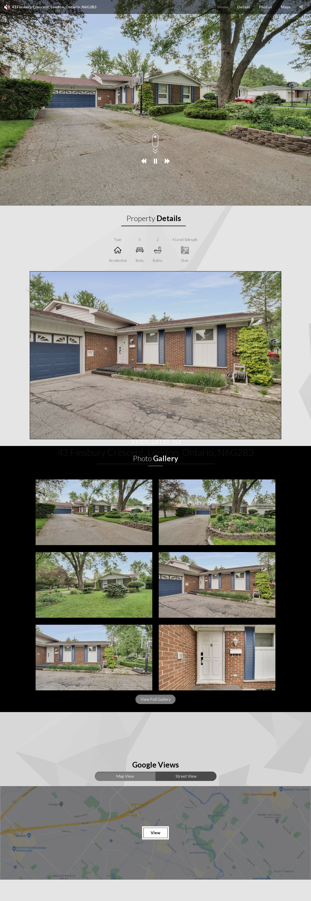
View (155, 832)
